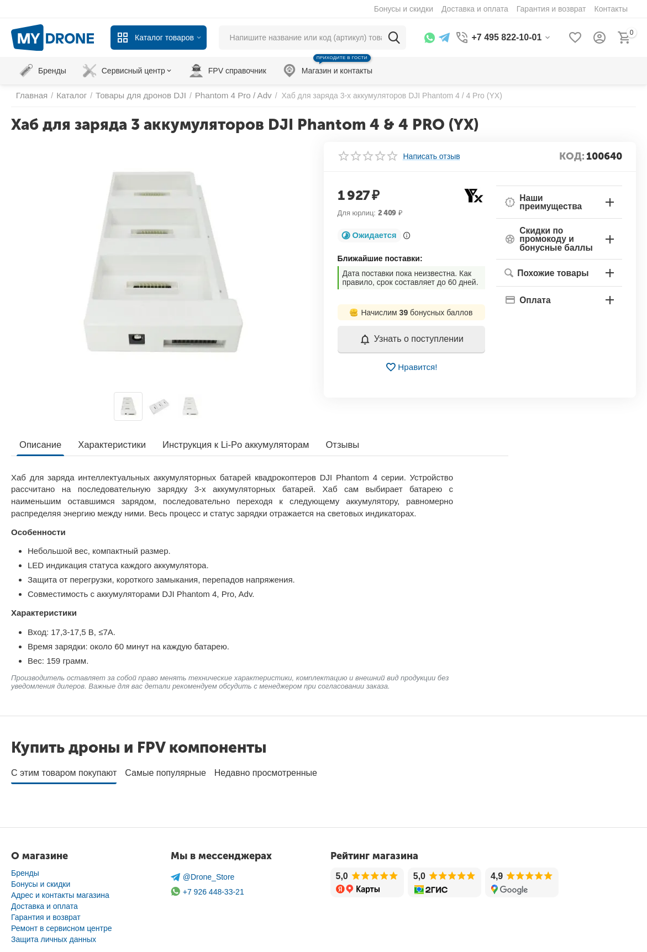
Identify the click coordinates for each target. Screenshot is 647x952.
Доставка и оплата (44, 902)
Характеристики (110, 444)
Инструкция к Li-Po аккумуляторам (229, 444)
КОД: (572, 156)
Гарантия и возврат (46, 913)
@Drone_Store (203, 873)
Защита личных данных (53, 935)
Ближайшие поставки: (380, 258)
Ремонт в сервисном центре (61, 924)
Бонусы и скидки (40, 880)
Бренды (25, 869)
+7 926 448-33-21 (207, 887)
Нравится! (411, 367)
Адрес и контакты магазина (60, 891)
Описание (39, 444)
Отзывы (333, 444)
